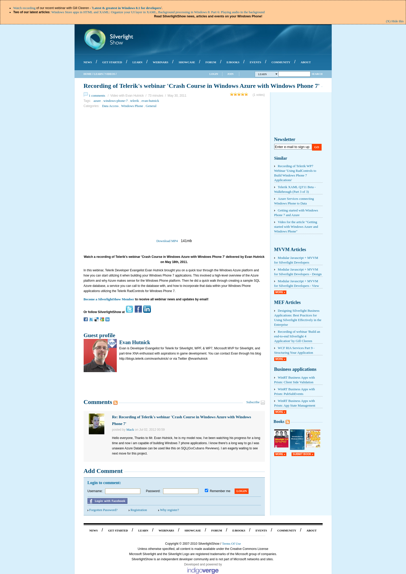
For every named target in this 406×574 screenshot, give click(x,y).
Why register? (169, 510)
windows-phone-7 (115, 101)
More (279, 292)
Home (88, 74)
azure (97, 101)
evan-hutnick (150, 101)
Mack (130, 429)
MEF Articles (287, 302)
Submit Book (302, 454)
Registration (138, 510)
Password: (153, 491)
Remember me (220, 491)
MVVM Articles (290, 249)
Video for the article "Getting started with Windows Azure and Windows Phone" (296, 226)
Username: (95, 491)
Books (279, 421)
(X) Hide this (395, 21)
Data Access (110, 106)
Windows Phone (132, 106)
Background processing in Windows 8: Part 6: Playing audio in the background (211, 12)
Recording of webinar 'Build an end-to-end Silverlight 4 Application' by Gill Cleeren (297, 336)
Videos (110, 74)
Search (317, 74)
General (151, 106)
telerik (134, 101)
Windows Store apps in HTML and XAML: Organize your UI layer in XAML (103, 12)
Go (316, 147)
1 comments (97, 95)
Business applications (295, 369)
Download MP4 (167, 241)
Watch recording (24, 8)
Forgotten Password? (103, 510)
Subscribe (252, 402)
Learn (98, 74)
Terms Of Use (231, 543)
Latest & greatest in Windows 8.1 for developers (126, 8)
